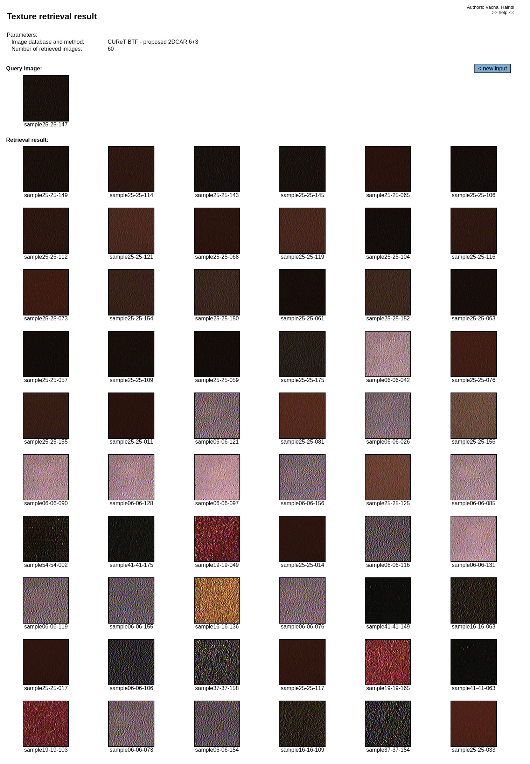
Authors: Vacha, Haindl (490, 7)
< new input (492, 68)
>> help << (503, 12)
